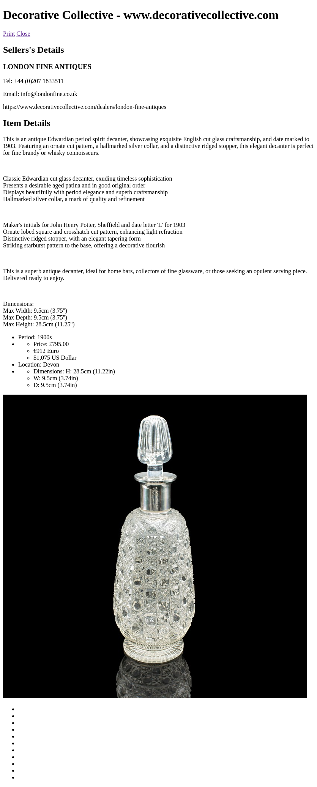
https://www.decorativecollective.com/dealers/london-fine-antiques (84, 107)
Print (9, 33)
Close (23, 33)
